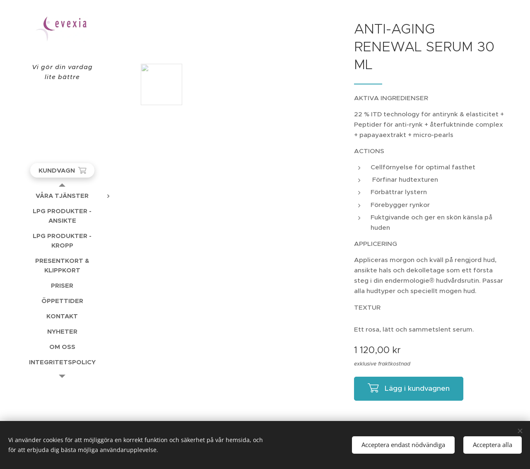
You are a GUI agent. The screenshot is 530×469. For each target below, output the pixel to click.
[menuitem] (62, 195)
